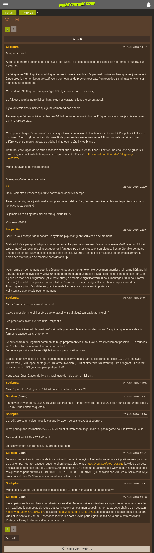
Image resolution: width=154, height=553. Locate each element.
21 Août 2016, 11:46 (135, 229)
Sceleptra (12, 46)
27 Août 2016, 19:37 (135, 483)
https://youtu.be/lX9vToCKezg (105, 463)
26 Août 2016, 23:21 (135, 453)
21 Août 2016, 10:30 (135, 186)
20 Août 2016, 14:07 (135, 47)
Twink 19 (27, 12)
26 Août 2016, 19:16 (135, 414)
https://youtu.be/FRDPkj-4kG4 (76, 511)
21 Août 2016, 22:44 (135, 297)
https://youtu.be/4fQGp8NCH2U (26, 511)
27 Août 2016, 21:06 (135, 497)
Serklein (11, 396)
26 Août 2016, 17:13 (135, 396)
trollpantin (13, 229)
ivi (7, 186)
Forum (9, 12)
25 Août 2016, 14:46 (135, 382)
